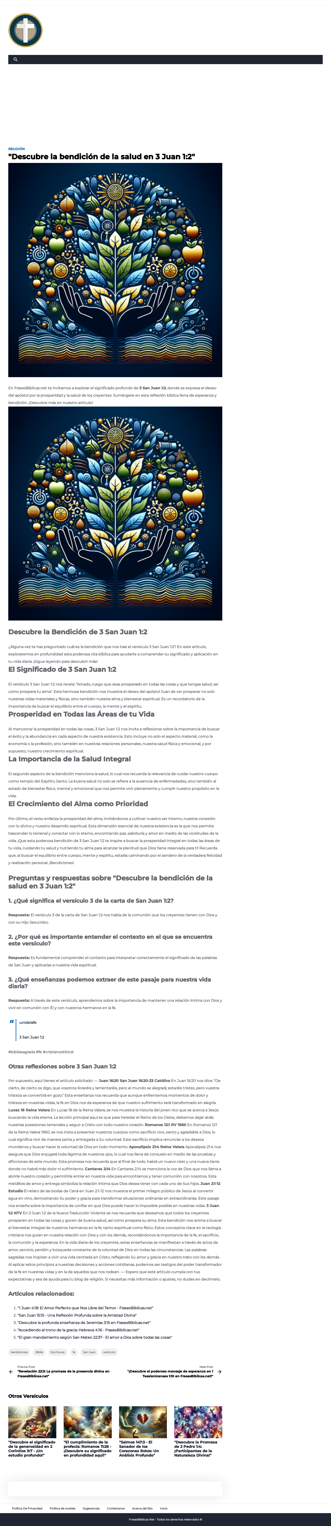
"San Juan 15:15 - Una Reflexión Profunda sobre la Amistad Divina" (77, 1315)
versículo (109, 1352)
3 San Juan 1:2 (31, 1037)
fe (74, 1352)
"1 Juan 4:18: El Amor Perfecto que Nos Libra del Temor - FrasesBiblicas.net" (85, 1308)
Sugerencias (91, 1508)
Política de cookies (62, 1508)
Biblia (39, 1352)
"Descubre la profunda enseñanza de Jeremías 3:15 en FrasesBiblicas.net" (84, 1323)
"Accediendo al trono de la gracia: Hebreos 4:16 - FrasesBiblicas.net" (78, 1330)
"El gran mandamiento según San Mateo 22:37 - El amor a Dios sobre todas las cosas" (94, 1337)
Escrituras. (58, 1352)
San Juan (89, 1352)
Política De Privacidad (27, 1508)
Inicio (164, 1508)
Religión (16, 149)
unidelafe (28, 1022)
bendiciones (19, 1352)
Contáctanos (116, 1508)
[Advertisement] (165, 98)
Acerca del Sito (142, 1508)
